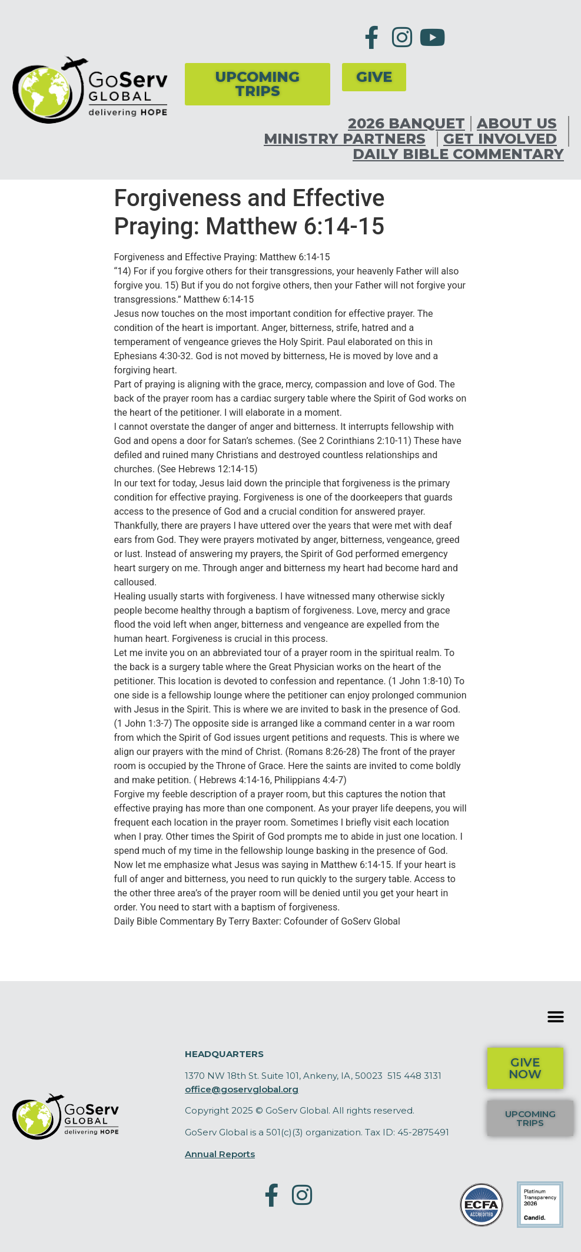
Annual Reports (220, 1154)
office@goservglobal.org (241, 1089)
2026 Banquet (406, 123)
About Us (520, 123)
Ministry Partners (347, 139)
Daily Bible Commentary (458, 154)
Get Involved (503, 139)
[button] (556, 1016)
